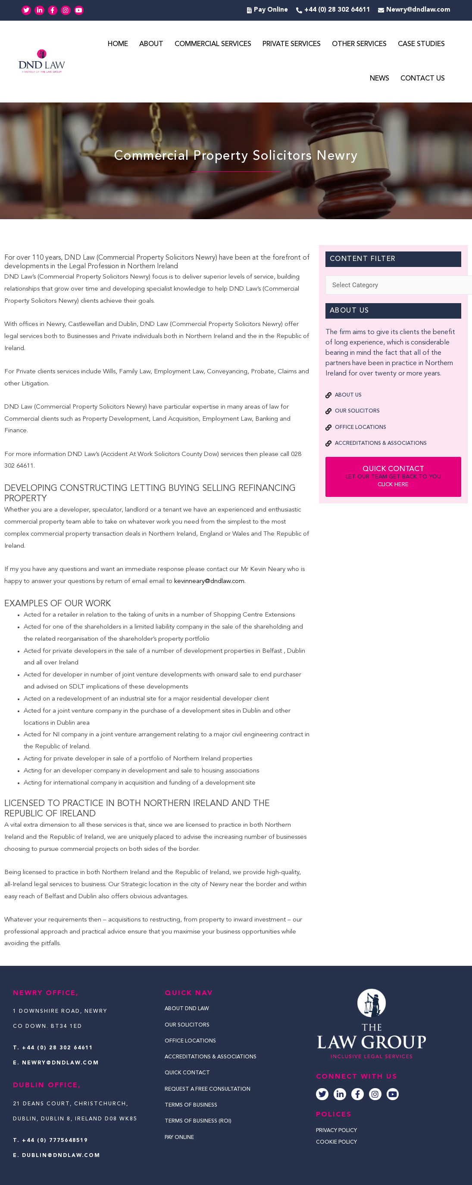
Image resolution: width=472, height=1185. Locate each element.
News (379, 78)
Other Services (359, 44)
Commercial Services (213, 44)
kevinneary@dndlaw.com (209, 581)
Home (118, 44)
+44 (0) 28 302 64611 (57, 1048)
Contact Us (422, 78)
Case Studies (421, 44)
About (151, 44)
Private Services (292, 44)
